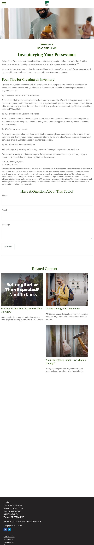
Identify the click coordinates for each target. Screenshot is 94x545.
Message (6, 225)
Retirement (8, 540)
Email (4, 210)
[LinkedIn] (9, 529)
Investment (8, 542)
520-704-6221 (16, 505)
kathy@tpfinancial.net (13, 526)
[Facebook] (5, 529)
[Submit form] (8, 247)
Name (4, 196)
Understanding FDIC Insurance (63, 308)
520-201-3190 (16, 508)
